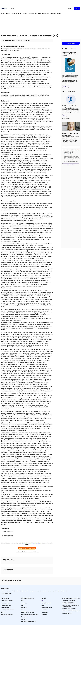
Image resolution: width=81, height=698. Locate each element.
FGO (50, 223)
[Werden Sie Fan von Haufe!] (42, 600)
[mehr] (59, 13)
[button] (77, 8)
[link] (3, 13)
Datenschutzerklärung (68, 153)
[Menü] (11, 8)
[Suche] (70, 8)
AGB (78, 150)
